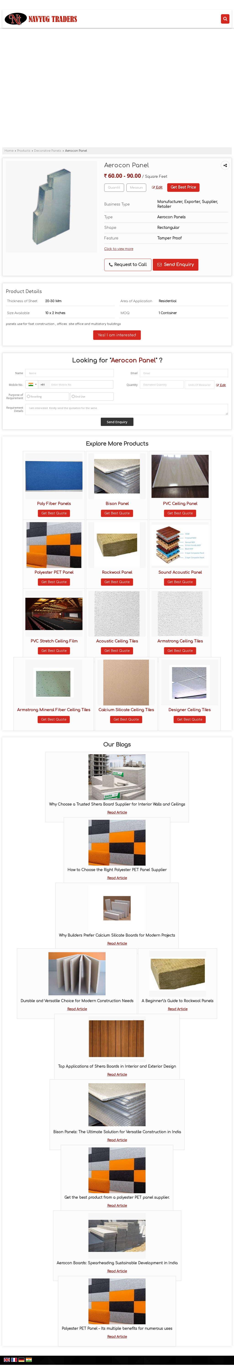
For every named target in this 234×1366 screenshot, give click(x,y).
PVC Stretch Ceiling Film (54, 641)
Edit (157, 187)
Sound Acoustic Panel (180, 572)
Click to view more (118, 249)
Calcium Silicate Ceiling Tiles (126, 710)
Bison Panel (117, 504)
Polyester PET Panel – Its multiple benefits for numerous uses (117, 1329)
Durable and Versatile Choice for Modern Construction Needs (77, 1001)
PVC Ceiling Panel (180, 504)
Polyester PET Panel (54, 572)
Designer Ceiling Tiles (189, 710)
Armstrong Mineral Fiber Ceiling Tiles (53, 710)
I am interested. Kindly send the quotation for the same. (126, 409)
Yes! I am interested (117, 335)
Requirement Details (14, 409)
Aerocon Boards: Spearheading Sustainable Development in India (117, 1263)
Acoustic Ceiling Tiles (117, 641)
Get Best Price (183, 187)
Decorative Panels (47, 150)
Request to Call (128, 264)
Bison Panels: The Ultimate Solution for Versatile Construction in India (117, 1132)
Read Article (117, 812)
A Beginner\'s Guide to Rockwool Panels (177, 1001)
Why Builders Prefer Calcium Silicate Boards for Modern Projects (117, 935)
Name (19, 373)
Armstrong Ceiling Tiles (180, 641)
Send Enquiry (175, 264)
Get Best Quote (53, 513)
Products (23, 150)
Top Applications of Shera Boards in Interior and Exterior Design (117, 1066)
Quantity (132, 385)
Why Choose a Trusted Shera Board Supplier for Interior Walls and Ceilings (117, 804)
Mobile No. (16, 385)
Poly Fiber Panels (54, 504)
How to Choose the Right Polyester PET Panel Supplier (117, 870)
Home (9, 150)
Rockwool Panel (117, 572)
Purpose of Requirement (14, 396)
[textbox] (136, 188)
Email (134, 373)
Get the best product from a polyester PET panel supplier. (117, 1198)
